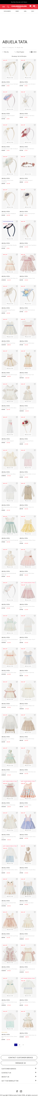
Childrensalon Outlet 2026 (16, 1095)
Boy (33, 11)
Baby (17, 11)
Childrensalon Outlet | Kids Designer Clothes (19, 6)
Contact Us (6, 1073)
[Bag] (35, 7)
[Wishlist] (32, 7)
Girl (25, 11)
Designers (7, 11)
